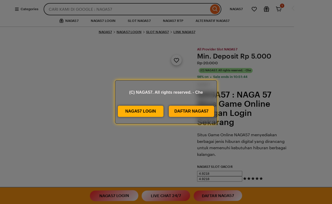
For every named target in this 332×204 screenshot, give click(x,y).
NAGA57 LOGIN (140, 111)
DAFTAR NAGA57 (191, 111)
